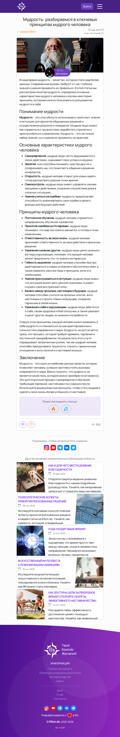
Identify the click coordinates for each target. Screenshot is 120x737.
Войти (87, 6)
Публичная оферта (60, 669)
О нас (60, 694)
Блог (60, 690)
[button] (99, 6)
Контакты (60, 699)
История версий (60, 677)
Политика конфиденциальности (60, 673)
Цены (60, 681)
